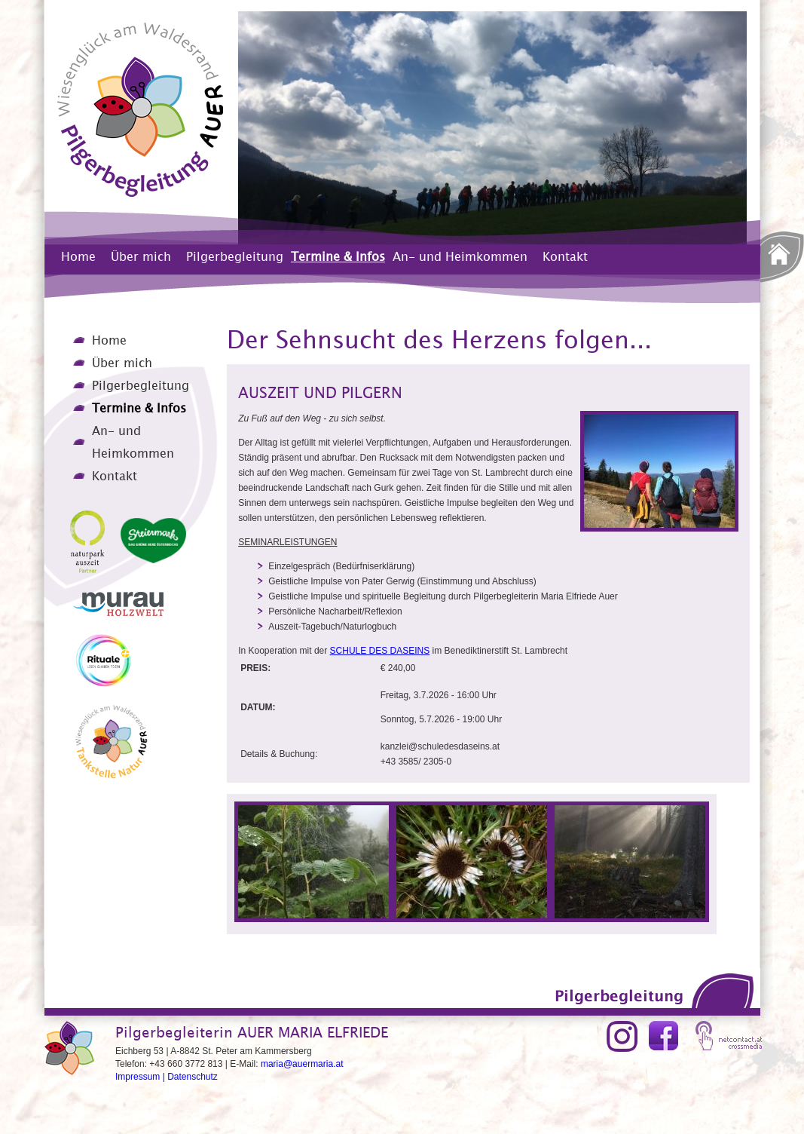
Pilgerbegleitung (234, 256)
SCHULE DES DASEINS (380, 650)
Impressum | (141, 1076)
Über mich (141, 256)
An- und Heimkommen (460, 256)
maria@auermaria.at (302, 1064)
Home (78, 256)
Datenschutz (192, 1076)
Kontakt (565, 256)
